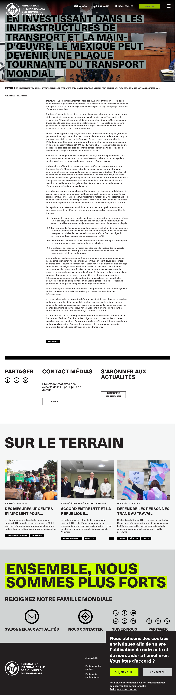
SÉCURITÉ (134, 538)
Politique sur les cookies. (123, 689)
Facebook (124, 613)
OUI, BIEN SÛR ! (124, 672)
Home (9, 88)
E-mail (54, 401)
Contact (85, 618)
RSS (133, 621)
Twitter (116, 613)
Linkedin (116, 621)
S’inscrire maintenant (113, 394)
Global (146, 538)
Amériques (53, 341)
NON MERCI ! (158, 672)
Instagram (124, 621)
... (111, 538)
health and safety (72, 538)
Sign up (32, 618)
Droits (122, 538)
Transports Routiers (16, 535)
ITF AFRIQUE (37, 535)
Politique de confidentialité (92, 675)
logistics (89, 538)
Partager (19, 371)
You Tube (133, 613)
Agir (147, 6)
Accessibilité (91, 657)
